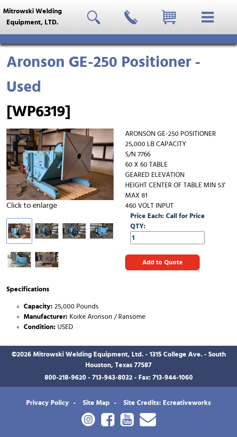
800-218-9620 (65, 377)
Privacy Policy (47, 402)
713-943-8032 (112, 377)
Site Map (96, 402)
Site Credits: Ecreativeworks (167, 402)
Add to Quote (162, 262)
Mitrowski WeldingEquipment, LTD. (32, 17)
